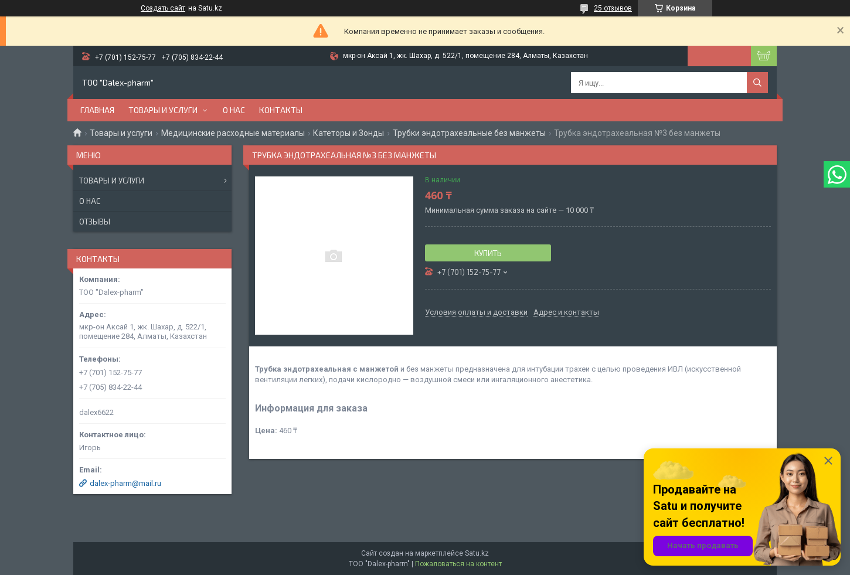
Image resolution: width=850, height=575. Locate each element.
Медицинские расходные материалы (233, 133)
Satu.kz (477, 553)
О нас (234, 110)
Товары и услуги (163, 110)
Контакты (280, 110)
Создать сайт (163, 8)
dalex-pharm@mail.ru (125, 483)
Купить (488, 253)
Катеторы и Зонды (348, 133)
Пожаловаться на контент (458, 564)
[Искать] (757, 82)
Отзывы (94, 221)
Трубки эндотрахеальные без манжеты (469, 133)
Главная (97, 110)
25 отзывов (613, 8)
